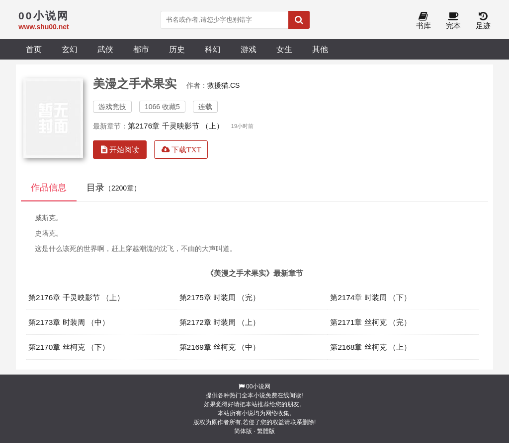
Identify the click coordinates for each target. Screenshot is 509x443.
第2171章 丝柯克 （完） (370, 322)
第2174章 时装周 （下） (370, 297)
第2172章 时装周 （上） (219, 322)
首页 (34, 49)
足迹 (483, 21)
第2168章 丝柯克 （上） (370, 347)
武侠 (105, 49)
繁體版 (266, 431)
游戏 (248, 49)
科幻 (213, 49)
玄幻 (70, 49)
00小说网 (258, 386)
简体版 (243, 431)
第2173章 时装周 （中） (68, 322)
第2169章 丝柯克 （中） (219, 347)
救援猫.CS (223, 85)
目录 (113, 187)
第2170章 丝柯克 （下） (68, 347)
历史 (177, 49)
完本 (453, 21)
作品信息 (49, 187)
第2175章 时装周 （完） (219, 297)
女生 (284, 49)
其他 (320, 49)
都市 (141, 49)
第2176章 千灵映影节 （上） (176, 126)
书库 (423, 21)
